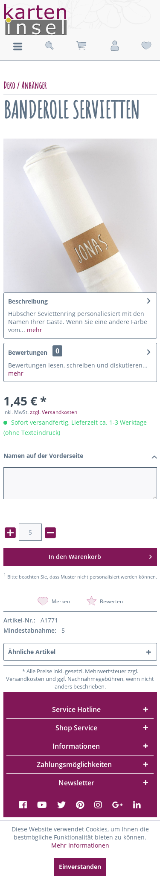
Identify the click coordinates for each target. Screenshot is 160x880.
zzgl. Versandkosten (53, 412)
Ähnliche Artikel (31, 652)
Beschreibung (28, 301)
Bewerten (105, 601)
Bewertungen (27, 352)
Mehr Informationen (80, 845)
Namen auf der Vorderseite (80, 456)
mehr (33, 330)
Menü (17, 46)
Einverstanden (80, 867)
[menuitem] (18, 45)
